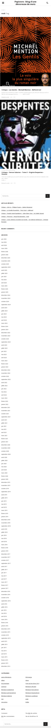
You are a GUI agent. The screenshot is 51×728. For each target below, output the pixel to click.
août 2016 (4, 604)
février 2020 (4, 476)
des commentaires (7, 716)
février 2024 (4, 326)
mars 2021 (4, 435)
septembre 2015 (6, 638)
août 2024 (4, 307)
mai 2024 (4, 317)
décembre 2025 (5, 258)
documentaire (5, 683)
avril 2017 (4, 579)
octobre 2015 (5, 635)
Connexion (4, 713)
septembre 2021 (6, 417)
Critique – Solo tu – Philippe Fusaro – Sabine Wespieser (16, 207)
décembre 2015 (5, 629)
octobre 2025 (5, 264)
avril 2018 (4, 541)
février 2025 (4, 289)
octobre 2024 (5, 301)
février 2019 (4, 513)
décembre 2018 (5, 519)
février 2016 (4, 622)
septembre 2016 (6, 601)
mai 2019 (4, 504)
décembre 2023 (5, 332)
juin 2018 (3, 535)
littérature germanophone (8, 693)
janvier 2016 (4, 626)
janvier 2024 (4, 329)
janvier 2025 (4, 292)
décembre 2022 (5, 370)
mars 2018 (4, 544)
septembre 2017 (6, 563)
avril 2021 (4, 432)
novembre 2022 (5, 373)
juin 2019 (3, 501)
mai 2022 (4, 392)
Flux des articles (31, 713)
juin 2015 (3, 647)
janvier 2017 (4, 588)
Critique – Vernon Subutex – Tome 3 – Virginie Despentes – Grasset (23, 173)
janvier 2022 (4, 404)
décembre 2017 (5, 554)
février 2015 (4, 660)
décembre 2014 (5, 666)
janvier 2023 (4, 367)
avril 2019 (4, 507)
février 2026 (4, 251)
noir (17, 87)
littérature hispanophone (32, 693)
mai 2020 (4, 466)
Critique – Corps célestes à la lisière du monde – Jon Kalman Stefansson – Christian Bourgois (24, 221)
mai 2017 (4, 576)
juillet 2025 (4, 273)
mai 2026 (4, 242)
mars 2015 (4, 657)
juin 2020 (3, 463)
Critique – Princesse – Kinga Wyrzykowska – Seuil (15, 216)
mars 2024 (4, 323)
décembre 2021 (5, 407)
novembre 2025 (5, 261)
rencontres (4, 702)
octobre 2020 (5, 451)
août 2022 (4, 382)
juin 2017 (3, 572)
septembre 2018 (6, 526)
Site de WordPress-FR (32, 716)
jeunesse (3, 686)
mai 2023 (4, 354)
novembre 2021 (5, 410)
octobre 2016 (5, 597)
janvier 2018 (4, 551)
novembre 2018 (5, 523)
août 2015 (4, 641)
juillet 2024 (4, 311)
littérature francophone (8, 87)
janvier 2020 (4, 479)
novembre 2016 (5, 594)
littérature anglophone (7, 690)
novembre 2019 (5, 485)
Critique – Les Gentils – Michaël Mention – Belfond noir (21, 90)
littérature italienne (6, 696)
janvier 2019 (4, 516)
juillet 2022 (4, 385)
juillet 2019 (4, 498)
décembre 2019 (5, 482)
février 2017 (4, 585)
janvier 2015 (4, 663)
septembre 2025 (6, 267)
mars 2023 (4, 360)
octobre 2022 (5, 376)
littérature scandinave (32, 696)
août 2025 (4, 270)
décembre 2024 (5, 295)
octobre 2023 (5, 339)
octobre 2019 (5, 488)
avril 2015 (4, 654)
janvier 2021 (4, 442)
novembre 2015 (5, 632)
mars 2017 (4, 582)
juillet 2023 (4, 348)
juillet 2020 (4, 460)
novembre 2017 (5, 557)
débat (3, 680)
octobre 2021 (5, 413)
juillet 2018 (4, 532)
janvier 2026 (4, 254)
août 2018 (4, 529)
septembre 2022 (6, 379)
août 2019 (4, 495)
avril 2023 (4, 357)
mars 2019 (4, 510)
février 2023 (4, 364)
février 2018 (4, 548)
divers (27, 680)
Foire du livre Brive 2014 (32, 683)
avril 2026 (4, 245)
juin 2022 (3, 389)
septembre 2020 (6, 454)
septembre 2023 (6, 342)
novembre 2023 (5, 336)
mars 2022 (4, 398)
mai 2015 (4, 651)
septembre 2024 (6, 304)
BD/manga (29, 677)
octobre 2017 (5, 560)
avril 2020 (4, 470)
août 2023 (4, 345)
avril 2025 (4, 283)
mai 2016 (4, 613)
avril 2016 (4, 616)
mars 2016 (4, 619)
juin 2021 (3, 426)
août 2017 (4, 566)
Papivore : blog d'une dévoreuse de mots (25, 2)
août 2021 (4, 420)
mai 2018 (4, 538)
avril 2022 (4, 395)
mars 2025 (4, 286)
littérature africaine (31, 686)
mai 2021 (4, 429)
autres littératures (6, 677)
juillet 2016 (4, 607)
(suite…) (4, 180)
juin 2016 (3, 610)
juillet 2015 (4, 644)
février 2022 (4, 401)
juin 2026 (3, 239)
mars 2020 (4, 473)
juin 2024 (3, 314)
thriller (27, 702)
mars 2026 (4, 248)
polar (27, 699)
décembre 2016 (5, 591)
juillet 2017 (4, 569)
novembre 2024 (5, 298)
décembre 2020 (5, 445)
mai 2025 (4, 279)
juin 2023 (3, 351)
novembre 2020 (5, 448)
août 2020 (4, 457)
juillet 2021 (4, 423)
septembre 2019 (6, 491)
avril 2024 (4, 320)
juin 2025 (3, 276)
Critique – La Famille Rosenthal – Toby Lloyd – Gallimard (17, 210)
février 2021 (4, 438)
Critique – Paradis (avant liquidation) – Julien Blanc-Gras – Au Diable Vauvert (22, 213)
